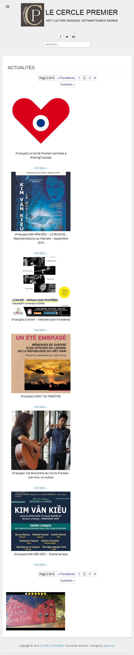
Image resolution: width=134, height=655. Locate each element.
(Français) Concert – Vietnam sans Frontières (41, 319)
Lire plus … (41, 168)
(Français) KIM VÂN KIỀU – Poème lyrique (41, 554)
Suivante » (67, 84)
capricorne (109, 645)
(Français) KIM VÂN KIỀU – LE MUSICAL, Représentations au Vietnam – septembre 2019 (41, 238)
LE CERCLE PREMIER (51, 645)
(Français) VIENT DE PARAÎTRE (41, 396)
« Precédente (66, 78)
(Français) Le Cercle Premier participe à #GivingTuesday (41, 155)
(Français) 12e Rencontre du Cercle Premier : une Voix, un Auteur (41, 475)
